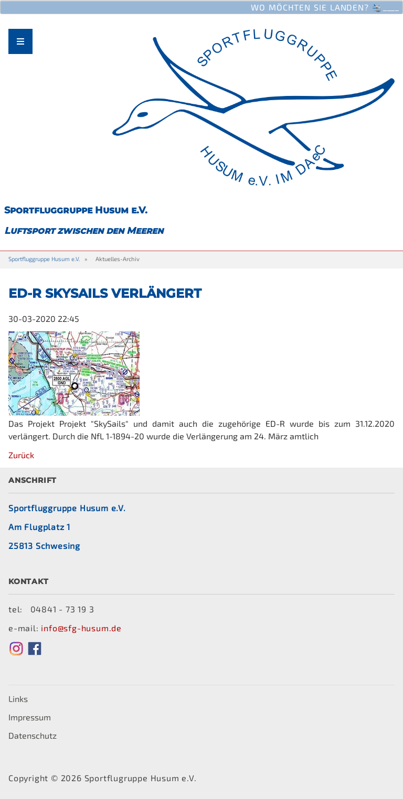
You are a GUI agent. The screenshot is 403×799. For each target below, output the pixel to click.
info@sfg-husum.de (81, 628)
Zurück (21, 455)
